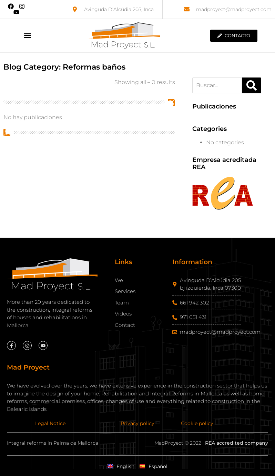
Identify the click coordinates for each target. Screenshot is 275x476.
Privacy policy (137, 423)
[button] (27, 35)
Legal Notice (50, 423)
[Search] (251, 85)
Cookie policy (197, 423)
